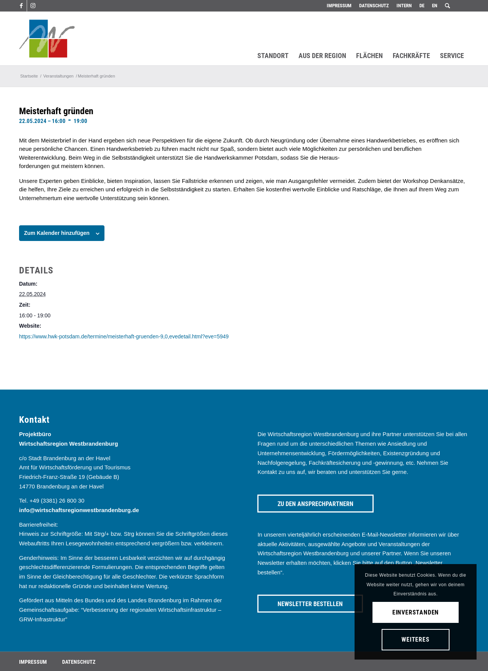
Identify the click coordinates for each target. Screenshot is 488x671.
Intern (404, 5)
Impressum (339, 5)
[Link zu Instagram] (33, 5)
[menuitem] (339, 6)
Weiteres (415, 639)
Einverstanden (415, 612)
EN (434, 5)
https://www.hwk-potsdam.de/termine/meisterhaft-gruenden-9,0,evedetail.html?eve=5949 (124, 336)
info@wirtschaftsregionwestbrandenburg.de (79, 510)
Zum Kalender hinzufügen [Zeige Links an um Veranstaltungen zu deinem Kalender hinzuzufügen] (57, 233)
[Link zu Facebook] (21, 5)
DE (421, 5)
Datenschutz (374, 5)
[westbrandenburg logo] (47, 38)
